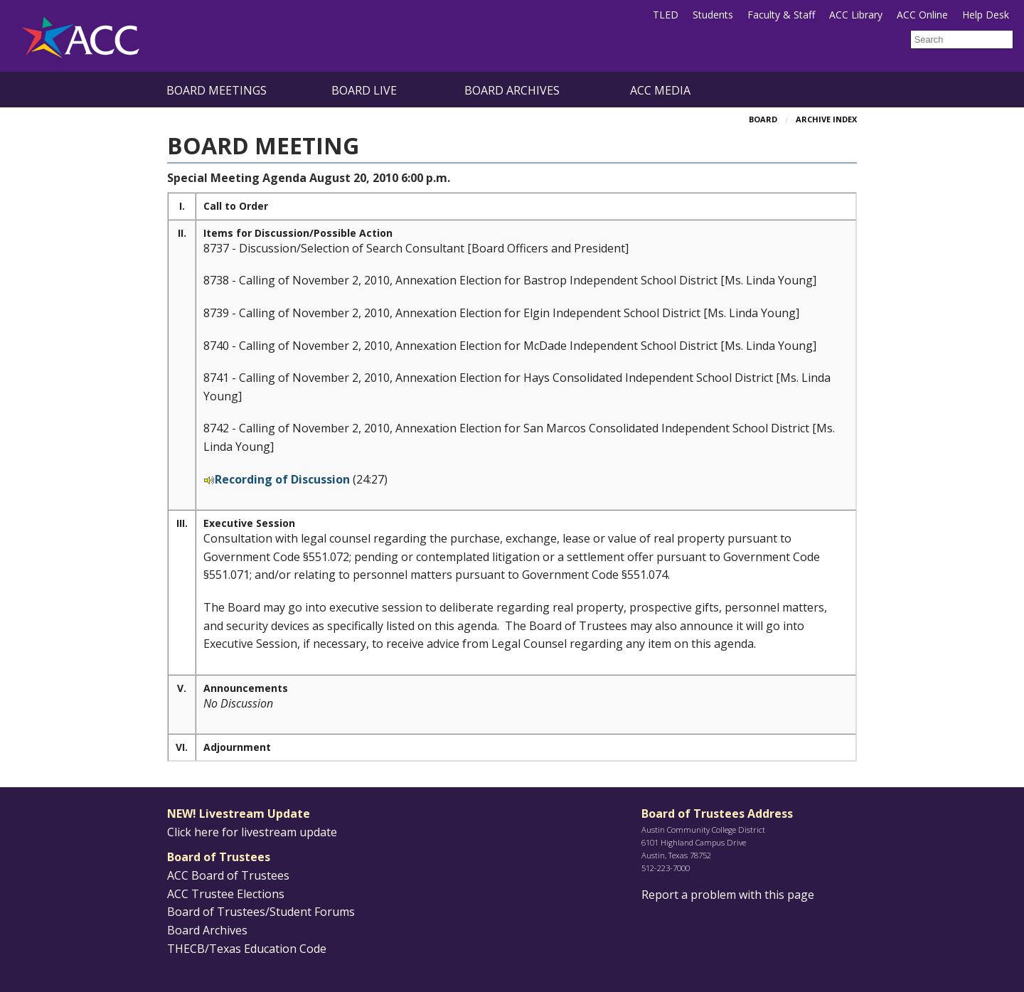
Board (763, 119)
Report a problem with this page (727, 894)
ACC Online (922, 14)
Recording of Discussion (282, 479)
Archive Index (826, 119)
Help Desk (985, 14)
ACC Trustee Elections (225, 894)
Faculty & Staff (781, 14)
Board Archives (512, 90)
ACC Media (660, 90)
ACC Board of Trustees (228, 875)
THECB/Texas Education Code (246, 948)
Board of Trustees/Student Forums (261, 911)
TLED (665, 14)
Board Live (364, 90)
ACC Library (855, 14)
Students (713, 14)
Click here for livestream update (252, 832)
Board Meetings (216, 90)
